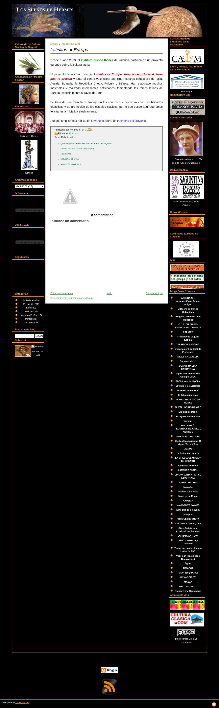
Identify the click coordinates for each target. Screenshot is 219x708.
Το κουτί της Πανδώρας (188, 591)
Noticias (29, 311)
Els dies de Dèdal (188, 411)
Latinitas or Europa (69, 49)
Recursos (29, 322)
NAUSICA (188, 500)
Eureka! (188, 421)
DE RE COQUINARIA (188, 344)
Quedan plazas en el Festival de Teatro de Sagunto (86, 143)
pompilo (187, 514)
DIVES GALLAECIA (188, 356)
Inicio (109, 293)
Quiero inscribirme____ (187, 159)
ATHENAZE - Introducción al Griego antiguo (188, 301)
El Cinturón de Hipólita (188, 381)
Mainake (188, 487)
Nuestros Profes (29, 315)
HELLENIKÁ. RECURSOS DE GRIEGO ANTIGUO (188, 428)
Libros (29, 307)
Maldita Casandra (188, 491)
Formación (29, 304)
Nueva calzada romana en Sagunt (77, 148)
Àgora (188, 563)
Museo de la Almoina (71, 164)
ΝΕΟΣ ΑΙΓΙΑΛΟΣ (188, 586)
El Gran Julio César (188, 390)
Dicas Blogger (22, 702)
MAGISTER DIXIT (188, 482)
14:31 (85, 129)
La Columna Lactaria (188, 453)
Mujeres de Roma (188, 496)
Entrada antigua (154, 293)
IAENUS (188, 448)
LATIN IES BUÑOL (188, 470)
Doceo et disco (188, 361)
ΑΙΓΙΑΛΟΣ (188, 568)
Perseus (29, 318)
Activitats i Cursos (29, 136)
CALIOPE (188, 332)
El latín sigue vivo (188, 395)
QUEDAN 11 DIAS (70, 159)
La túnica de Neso (188, 465)
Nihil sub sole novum (188, 509)
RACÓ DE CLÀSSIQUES (188, 523)
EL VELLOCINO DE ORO (188, 407)
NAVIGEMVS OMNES (188, 505)
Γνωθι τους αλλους (188, 572)
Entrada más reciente (61, 293)
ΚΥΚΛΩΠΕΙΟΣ (188, 577)
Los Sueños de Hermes (44, 9)
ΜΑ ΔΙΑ (188, 581)
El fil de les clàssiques (188, 385)
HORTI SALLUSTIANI (188, 436)
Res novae (66, 154)
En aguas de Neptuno (188, 416)
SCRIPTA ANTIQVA (188, 535)
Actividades (29, 300)
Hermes (39, 346)
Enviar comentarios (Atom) (79, 298)
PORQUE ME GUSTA (188, 519)
